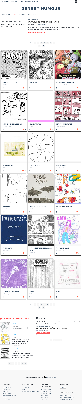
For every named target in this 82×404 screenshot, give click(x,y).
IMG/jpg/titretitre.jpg (34, 19)
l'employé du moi (50, 377)
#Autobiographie (40, 332)
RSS (23, 389)
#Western (31, 32)
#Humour (36, 32)
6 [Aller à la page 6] (47, 43)
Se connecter (6, 387)
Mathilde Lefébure (42, 330)
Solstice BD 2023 (46, 393)
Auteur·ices (13, 1)
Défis (29, 14)
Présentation (6, 389)
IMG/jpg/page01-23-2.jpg (43, 326)
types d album (5, 14)
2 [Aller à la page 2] (9, 363)
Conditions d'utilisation (9, 395)
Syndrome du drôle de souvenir (52, 328)
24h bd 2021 (44, 398)
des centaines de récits (43, 324)
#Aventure (41, 32)
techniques (22, 14)
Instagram (25, 387)
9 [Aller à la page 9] (39, 46)
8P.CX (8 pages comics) (67, 397)
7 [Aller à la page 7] (50, 43)
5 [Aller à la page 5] (44, 43)
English (63, 387)
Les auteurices (6, 393)
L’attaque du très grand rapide (43, 22)
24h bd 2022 (44, 396)
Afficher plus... (45, 400)
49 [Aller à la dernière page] (43, 46)
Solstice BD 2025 (46, 389)
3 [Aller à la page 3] (12, 363)
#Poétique (47, 332)
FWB (9, 400)
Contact (4, 398)
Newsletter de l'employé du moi (30, 391)
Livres (34, 14)
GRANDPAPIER (5, 1)
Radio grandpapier (65, 395)
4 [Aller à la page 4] (41, 43)
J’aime (23, 88)
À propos (35, 1)
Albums (21, 1)
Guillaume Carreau (40, 24)
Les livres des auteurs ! (66, 399)
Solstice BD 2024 (46, 391)
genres (14, 14)
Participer (28, 1)
